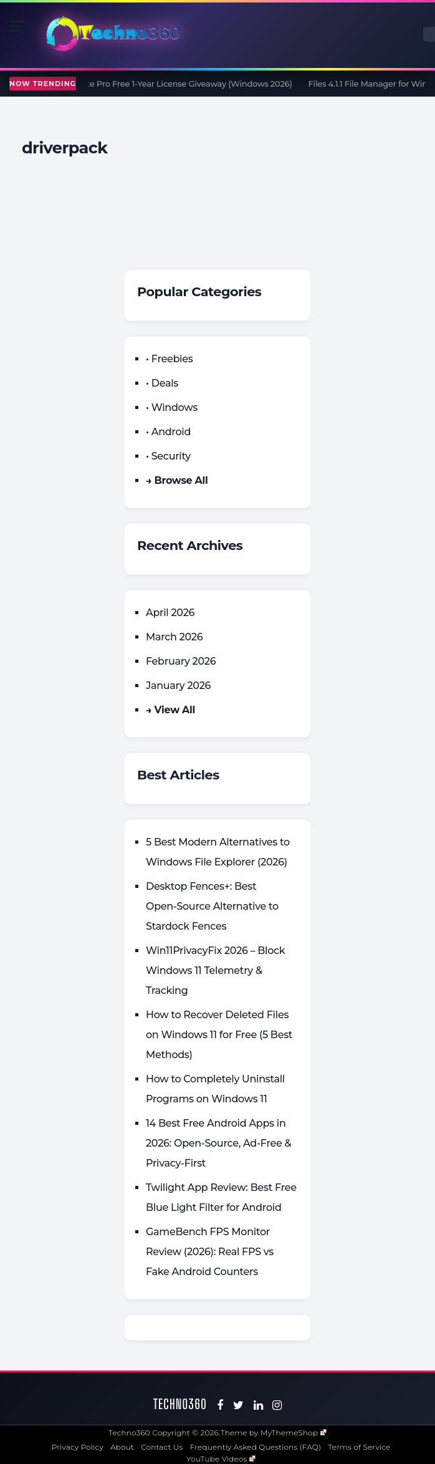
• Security (168, 456)
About (122, 1447)
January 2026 (178, 685)
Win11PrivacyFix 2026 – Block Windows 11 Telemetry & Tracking (215, 970)
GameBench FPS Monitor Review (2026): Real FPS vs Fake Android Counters (210, 1252)
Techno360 (180, 1403)
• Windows (172, 407)
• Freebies (169, 359)
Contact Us (162, 1447)
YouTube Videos (221, 1458)
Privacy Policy (77, 1447)
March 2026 (174, 637)
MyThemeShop (294, 1432)
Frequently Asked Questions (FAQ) (256, 1447)
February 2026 (181, 661)
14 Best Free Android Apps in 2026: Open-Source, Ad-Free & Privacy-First (218, 1143)
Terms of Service (359, 1447)
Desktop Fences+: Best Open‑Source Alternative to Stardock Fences (212, 906)
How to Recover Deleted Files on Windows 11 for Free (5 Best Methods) (219, 1035)
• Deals (162, 383)
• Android (168, 432)
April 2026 (170, 613)
